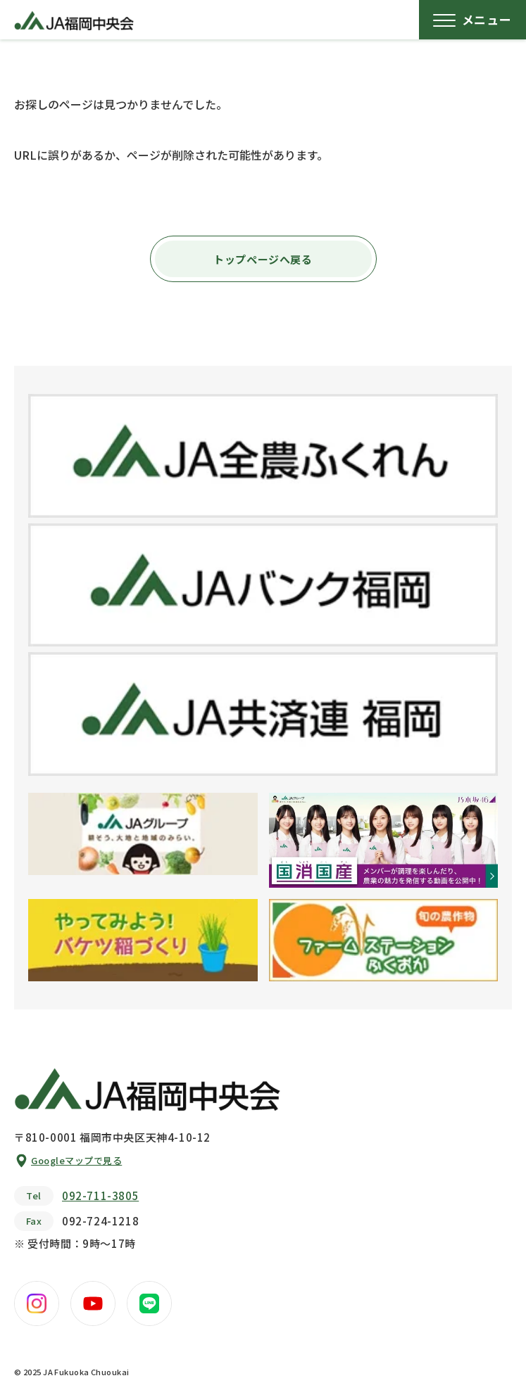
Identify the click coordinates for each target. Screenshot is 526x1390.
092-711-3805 (100, 1195)
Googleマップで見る (76, 1160)
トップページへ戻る (262, 259)
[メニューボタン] (472, 19)
